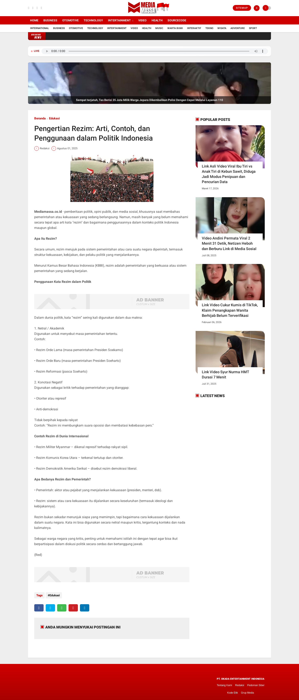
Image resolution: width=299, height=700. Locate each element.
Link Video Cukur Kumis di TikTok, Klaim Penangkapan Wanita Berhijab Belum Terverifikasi (230, 310)
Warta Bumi (175, 28)
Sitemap (242, 7)
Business (50, 20)
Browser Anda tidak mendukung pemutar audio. (155, 51)
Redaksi (239, 683)
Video (142, 20)
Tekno (209, 28)
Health (157, 20)
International (39, 28)
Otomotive (70, 20)
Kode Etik (232, 691)
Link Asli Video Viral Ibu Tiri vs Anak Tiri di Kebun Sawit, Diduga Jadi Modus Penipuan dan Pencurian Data (229, 174)
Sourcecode (177, 20)
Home (34, 20)
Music (159, 28)
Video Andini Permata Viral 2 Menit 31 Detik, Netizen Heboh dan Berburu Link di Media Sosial (229, 243)
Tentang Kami (224, 683)
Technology (93, 20)
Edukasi (54, 118)
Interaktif (194, 28)
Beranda (40, 118)
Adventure (237, 28)
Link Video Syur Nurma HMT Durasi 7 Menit (225, 374)
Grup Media (247, 691)
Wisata (221, 28)
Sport (253, 28)
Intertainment (119, 20)
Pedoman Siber (256, 683)
